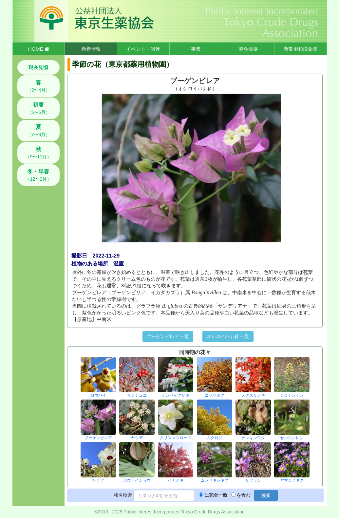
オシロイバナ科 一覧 (228, 336)
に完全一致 (215, 495)
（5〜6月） (38, 108)
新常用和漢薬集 (300, 49)
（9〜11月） (38, 152)
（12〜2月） (38, 175)
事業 (196, 49)
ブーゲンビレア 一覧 (168, 336)
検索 (266, 495)
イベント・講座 (143, 49)
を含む (243, 495)
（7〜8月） (38, 130)
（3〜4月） (38, 86)
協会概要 (248, 49)
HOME (38, 49)
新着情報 (91, 49)
